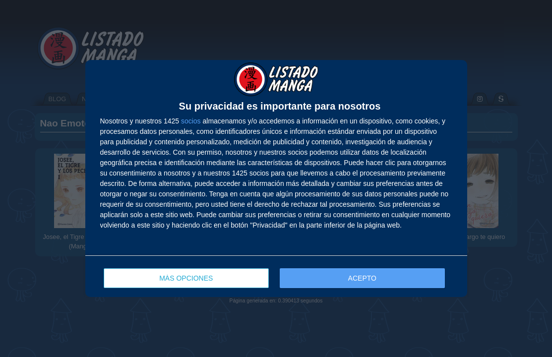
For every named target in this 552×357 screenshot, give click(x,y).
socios (191, 121)
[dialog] (276, 178)
